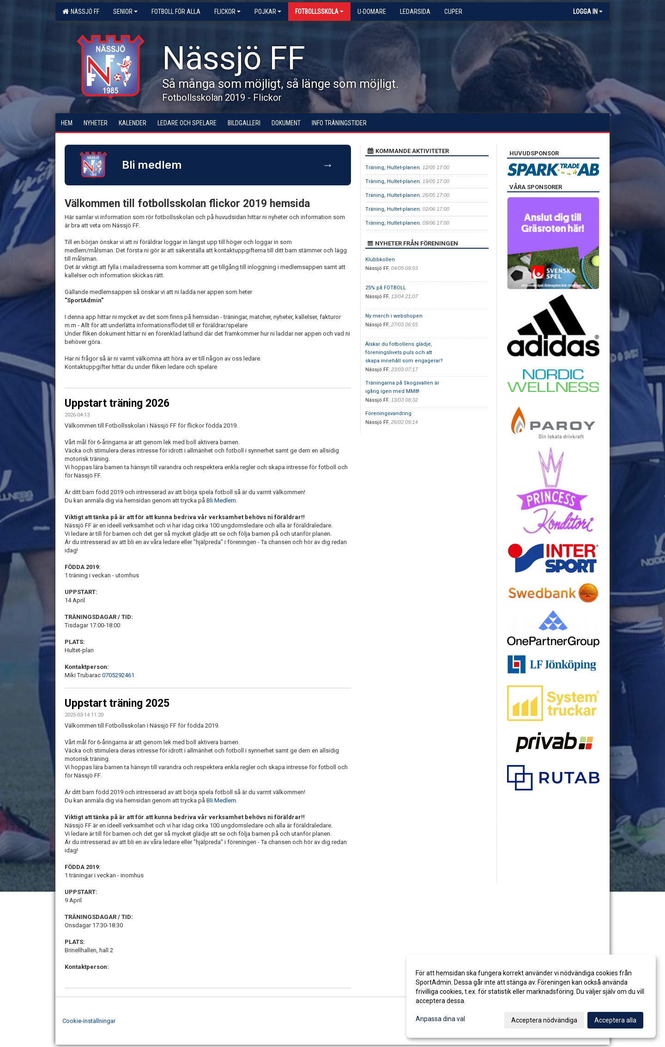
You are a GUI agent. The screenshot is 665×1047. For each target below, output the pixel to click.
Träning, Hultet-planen (392, 168)
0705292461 (118, 675)
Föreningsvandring (388, 413)
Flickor (227, 11)
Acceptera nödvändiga (544, 1020)
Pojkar (267, 11)
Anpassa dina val (440, 1019)
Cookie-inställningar (88, 1020)
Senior (125, 11)
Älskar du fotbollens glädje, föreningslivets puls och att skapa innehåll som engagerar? (404, 352)
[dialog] (531, 996)
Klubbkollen (380, 260)
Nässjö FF (80, 11)
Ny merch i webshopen (394, 316)
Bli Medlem (221, 500)
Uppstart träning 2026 (117, 403)
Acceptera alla (615, 1020)
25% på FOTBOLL (385, 288)
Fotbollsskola (319, 11)
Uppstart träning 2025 (117, 703)
